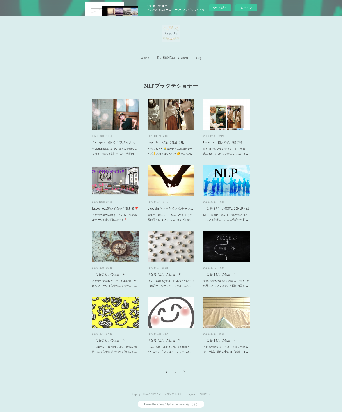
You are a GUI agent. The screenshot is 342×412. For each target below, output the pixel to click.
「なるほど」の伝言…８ (164, 274)
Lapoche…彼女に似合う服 (166, 142)
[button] (145, 57)
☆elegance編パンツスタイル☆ (113, 142)
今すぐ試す (220, 7)
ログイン (246, 7)
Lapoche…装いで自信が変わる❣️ (115, 208)
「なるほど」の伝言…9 (108, 274)
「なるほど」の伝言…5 (164, 340)
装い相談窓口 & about (172, 58)
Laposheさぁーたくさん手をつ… (170, 208)
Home (145, 58)
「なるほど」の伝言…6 (108, 340)
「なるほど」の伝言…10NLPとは (226, 208)
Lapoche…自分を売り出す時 (223, 142)
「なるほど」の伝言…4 (219, 340)
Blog (198, 58)
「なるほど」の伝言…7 (219, 274)
